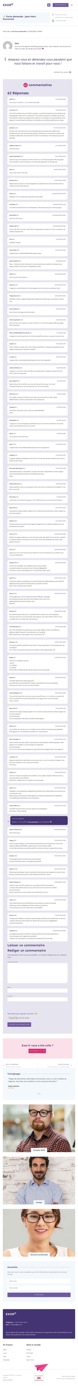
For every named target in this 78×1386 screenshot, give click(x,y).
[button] (48, 5)
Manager (39, 1202)
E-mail (10, 996)
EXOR (8, 5)
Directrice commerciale (39, 1255)
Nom (9, 987)
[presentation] (20, 1008)
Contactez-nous (61, 72)
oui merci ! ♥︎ (37, 1051)
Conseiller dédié (39, 1150)
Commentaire (13, 962)
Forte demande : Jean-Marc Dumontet (19, 17)
